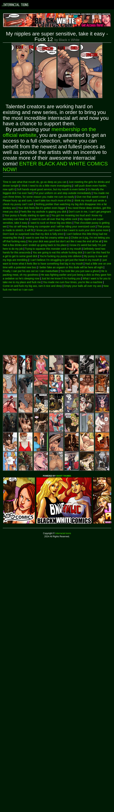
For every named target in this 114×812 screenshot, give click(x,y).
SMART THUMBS (63, 476)
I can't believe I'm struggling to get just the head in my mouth (64, 259)
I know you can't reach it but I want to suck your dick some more (72, 230)
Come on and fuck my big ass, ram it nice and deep (32, 285)
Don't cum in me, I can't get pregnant (90, 211)
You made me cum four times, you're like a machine (72, 282)
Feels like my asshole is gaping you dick (43, 211)
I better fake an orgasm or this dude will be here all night (70, 267)
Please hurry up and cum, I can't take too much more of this (37, 200)
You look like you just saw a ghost (79, 271)
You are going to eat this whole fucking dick (57, 252)
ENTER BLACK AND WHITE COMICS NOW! (55, 166)
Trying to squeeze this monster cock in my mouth (53, 248)
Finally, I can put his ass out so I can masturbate (30, 271)
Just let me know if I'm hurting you (61, 278)
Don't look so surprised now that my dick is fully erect (33, 233)
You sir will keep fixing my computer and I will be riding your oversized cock (52, 226)
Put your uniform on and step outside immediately (62, 193)
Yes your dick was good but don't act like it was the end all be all (64, 241)
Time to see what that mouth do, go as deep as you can (35, 181)
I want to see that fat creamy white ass (46, 237)
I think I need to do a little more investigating (46, 185)
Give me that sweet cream (91, 196)
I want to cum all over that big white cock (54, 219)
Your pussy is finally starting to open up (26, 215)
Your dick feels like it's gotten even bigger (41, 207)
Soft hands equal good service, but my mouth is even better (51, 189)
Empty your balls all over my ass (82, 285)
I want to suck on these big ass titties (50, 222)
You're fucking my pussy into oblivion (60, 256)
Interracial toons (63, 533)
